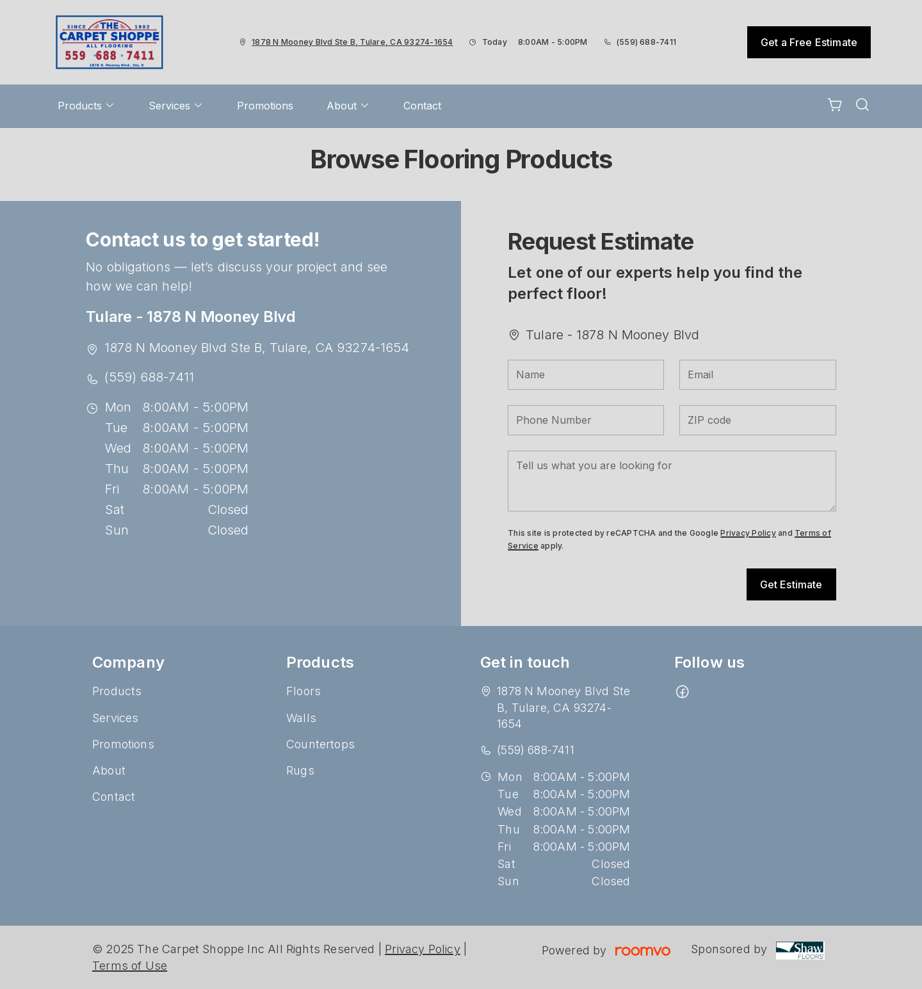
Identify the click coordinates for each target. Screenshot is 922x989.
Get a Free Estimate (809, 42)
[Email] (757, 375)
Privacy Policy (747, 533)
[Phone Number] (586, 420)
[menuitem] (86, 106)
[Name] (586, 375)
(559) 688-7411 (646, 42)
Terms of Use (129, 965)
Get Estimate (791, 584)
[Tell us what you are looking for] (672, 481)
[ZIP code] (757, 420)
